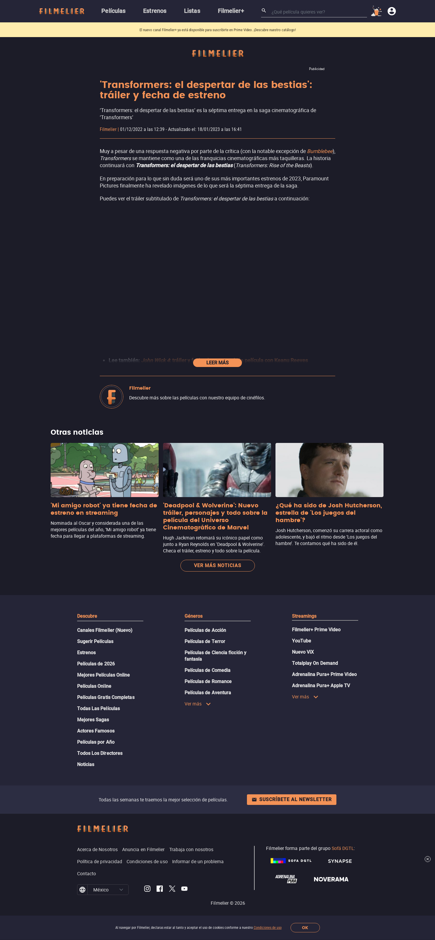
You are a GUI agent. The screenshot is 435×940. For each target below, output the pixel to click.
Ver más (198, 704)
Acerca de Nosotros (97, 849)
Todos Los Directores (100, 753)
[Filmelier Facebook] (160, 890)
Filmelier (108, 129)
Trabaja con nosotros (191, 849)
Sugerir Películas (95, 641)
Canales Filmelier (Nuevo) (105, 630)
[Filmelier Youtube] (184, 890)
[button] (121, 890)
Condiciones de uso (268, 928)
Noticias (85, 764)
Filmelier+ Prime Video (316, 629)
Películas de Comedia (208, 670)
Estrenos (86, 652)
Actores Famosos (95, 731)
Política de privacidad (99, 861)
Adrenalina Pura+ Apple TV (321, 685)
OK (305, 927)
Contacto (86, 873)
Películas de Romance (208, 681)
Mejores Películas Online (103, 675)
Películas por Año (95, 742)
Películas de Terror (205, 641)
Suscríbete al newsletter (292, 799)
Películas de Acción (205, 630)
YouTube (301, 641)
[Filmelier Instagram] (147, 890)
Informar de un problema (198, 861)
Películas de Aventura (208, 692)
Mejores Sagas (93, 720)
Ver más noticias (217, 565)
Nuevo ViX (303, 652)
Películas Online (94, 686)
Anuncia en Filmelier (143, 849)
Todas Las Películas (98, 708)
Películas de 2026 (96, 664)
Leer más (217, 363)
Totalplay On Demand (315, 663)
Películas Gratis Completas (106, 697)
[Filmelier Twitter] (172, 890)
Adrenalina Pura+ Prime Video (324, 674)
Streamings (304, 616)
